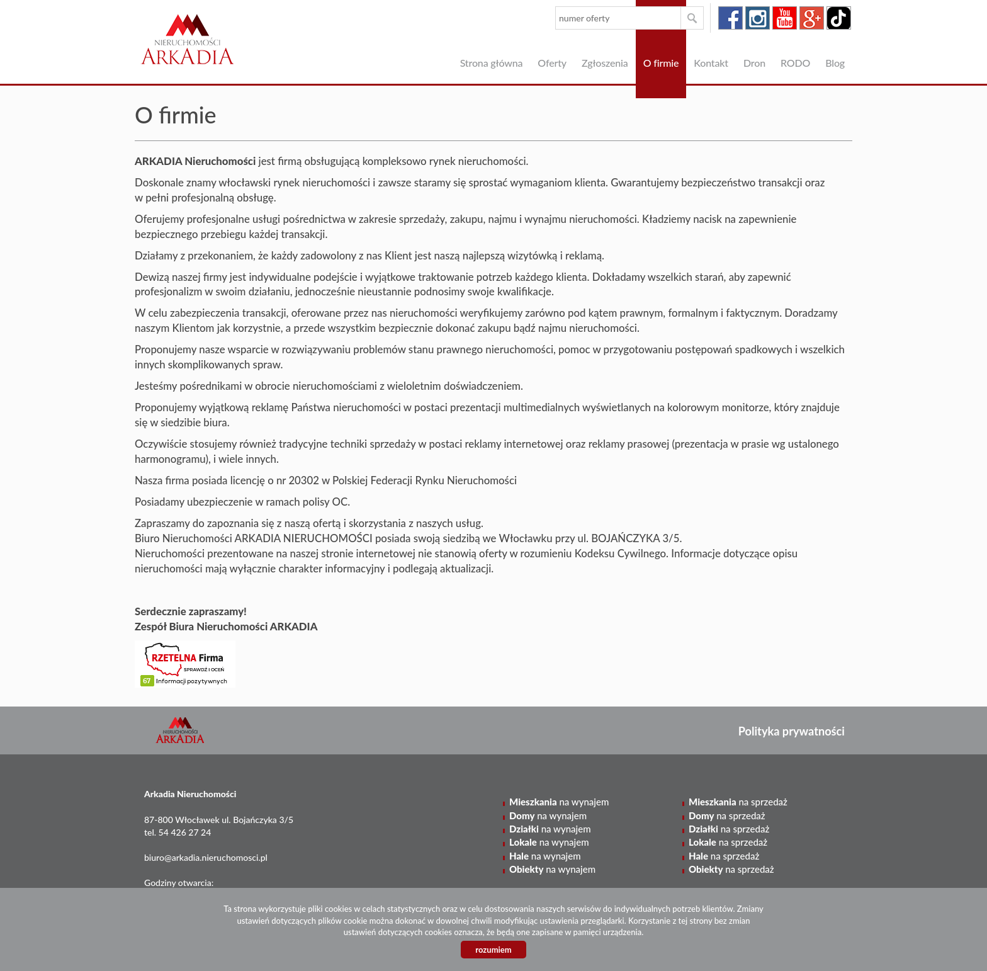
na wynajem (559, 801)
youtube (784, 18)
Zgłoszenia (605, 63)
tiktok (838, 18)
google (811, 18)
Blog (835, 63)
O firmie (661, 63)
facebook (730, 18)
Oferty (552, 63)
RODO (795, 63)
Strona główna (491, 63)
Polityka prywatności (791, 731)
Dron (754, 63)
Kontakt (711, 63)
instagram (757, 18)
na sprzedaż (738, 801)
